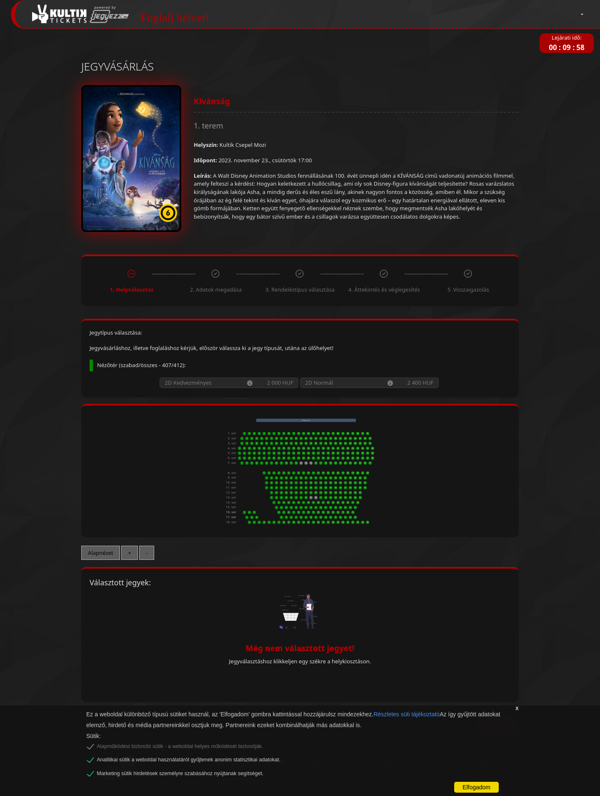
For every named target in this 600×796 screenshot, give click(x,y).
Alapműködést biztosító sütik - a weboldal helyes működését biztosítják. (180, 746)
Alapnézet (100, 553)
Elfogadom (476, 787)
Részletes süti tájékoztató (406, 714)
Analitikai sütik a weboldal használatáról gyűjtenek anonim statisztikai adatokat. (188, 760)
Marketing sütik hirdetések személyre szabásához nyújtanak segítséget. (180, 773)
